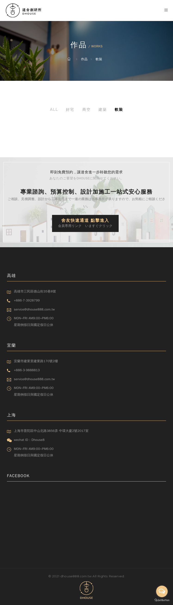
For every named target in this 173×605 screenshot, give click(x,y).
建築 (103, 109)
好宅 (70, 109)
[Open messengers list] (162, 591)
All (54, 109)
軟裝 (99, 59)
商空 (86, 109)
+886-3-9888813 (27, 370)
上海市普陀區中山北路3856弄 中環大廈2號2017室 (51, 431)
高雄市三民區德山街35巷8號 (35, 291)
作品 (84, 59)
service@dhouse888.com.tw (34, 309)
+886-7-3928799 (27, 300)
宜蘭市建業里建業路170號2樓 (36, 361)
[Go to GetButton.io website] (161, 600)
